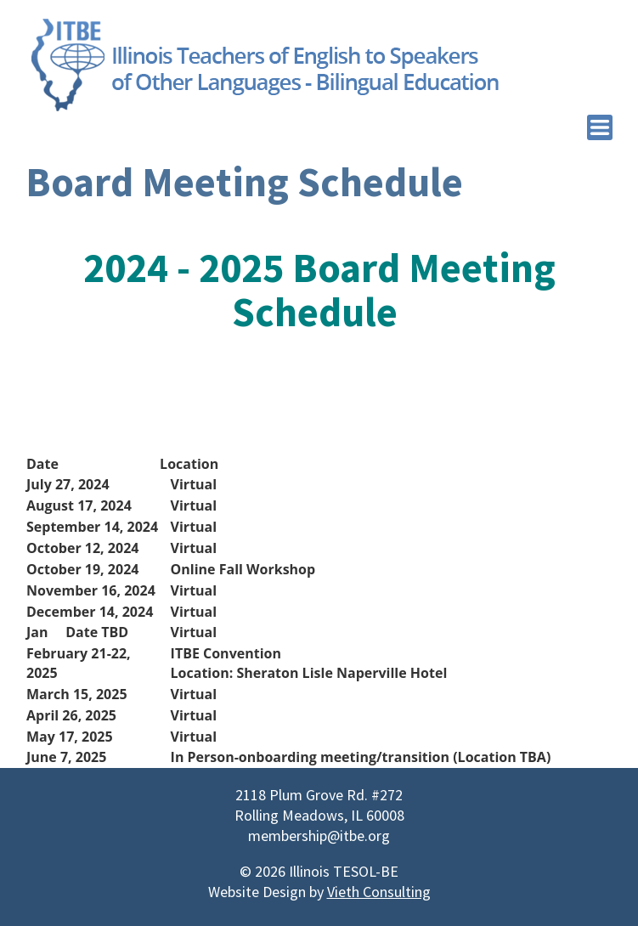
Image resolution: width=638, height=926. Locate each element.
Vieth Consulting (379, 891)
